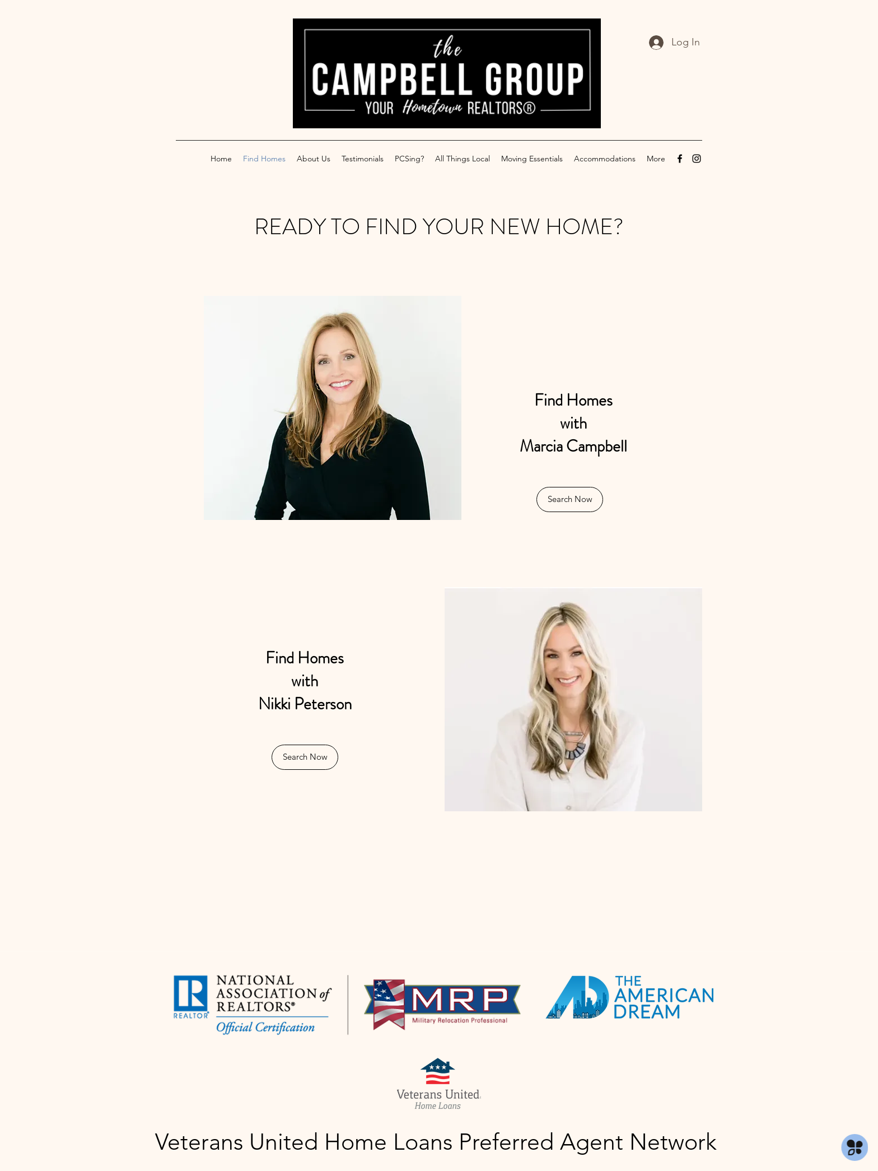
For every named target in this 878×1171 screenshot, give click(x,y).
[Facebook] (679, 158)
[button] (305, 757)
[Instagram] (696, 158)
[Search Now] (569, 499)
